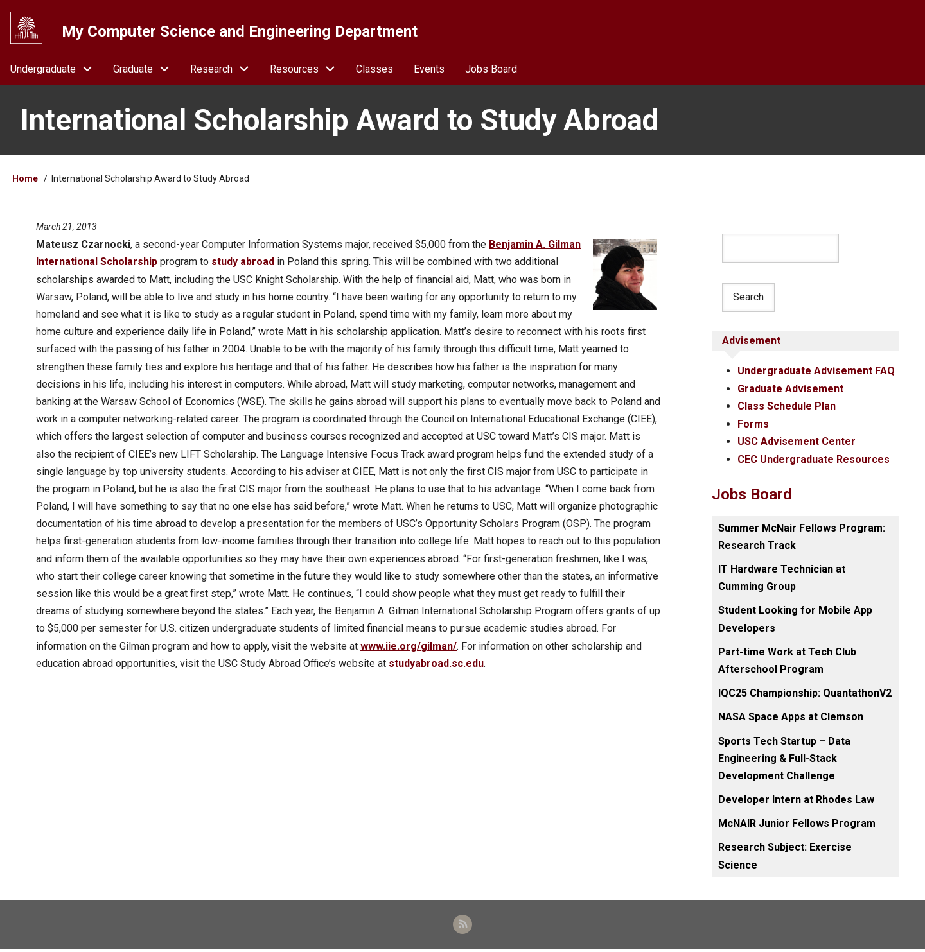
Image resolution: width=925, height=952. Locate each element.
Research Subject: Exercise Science (785, 857)
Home (25, 182)
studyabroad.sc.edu (436, 666)
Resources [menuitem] (308, 71)
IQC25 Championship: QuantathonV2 (805, 695)
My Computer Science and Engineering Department (241, 31)
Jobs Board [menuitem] (491, 71)
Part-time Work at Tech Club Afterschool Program (787, 662)
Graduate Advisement (790, 391)
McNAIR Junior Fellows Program (797, 825)
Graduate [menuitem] (146, 71)
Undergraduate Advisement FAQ (816, 374)
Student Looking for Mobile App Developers (795, 621)
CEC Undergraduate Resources (813, 461)
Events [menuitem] (429, 71)
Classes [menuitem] (374, 71)
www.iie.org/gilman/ (408, 649)
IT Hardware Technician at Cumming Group (781, 579)
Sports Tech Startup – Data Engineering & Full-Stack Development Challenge (784, 759)
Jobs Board (752, 496)
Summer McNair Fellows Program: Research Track (801, 538)
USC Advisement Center (796, 444)
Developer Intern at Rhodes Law (796, 801)
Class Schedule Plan (786, 408)
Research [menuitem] (225, 71)
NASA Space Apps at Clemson (790, 719)
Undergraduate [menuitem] (56, 71)
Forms (753, 426)
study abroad (242, 265)
